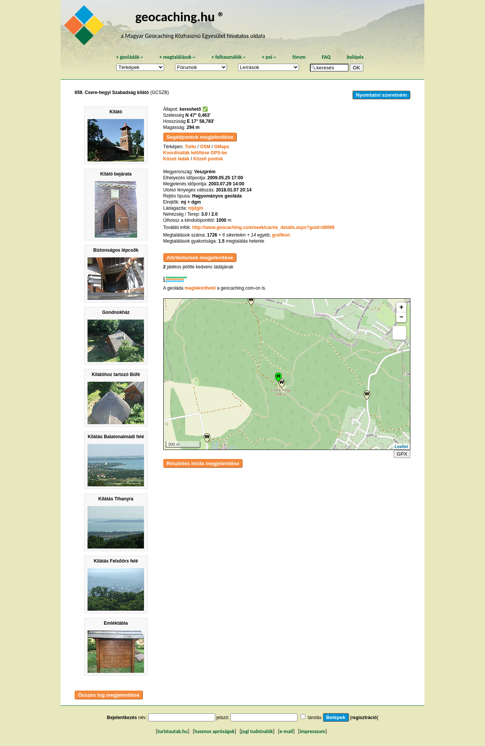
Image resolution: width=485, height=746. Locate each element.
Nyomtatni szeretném (381, 95)
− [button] (401, 317)
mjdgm (195, 208)
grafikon (281, 235)
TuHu (190, 146)
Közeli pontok (208, 158)
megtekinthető (200, 288)
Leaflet (401, 446)
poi (269, 57)
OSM (205, 146)
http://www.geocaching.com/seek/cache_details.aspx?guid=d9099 (263, 227)
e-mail (286, 731)
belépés (355, 57)
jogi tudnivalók (257, 731)
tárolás (314, 717)
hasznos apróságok (214, 731)
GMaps (221, 146)
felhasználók (228, 57)
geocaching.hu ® (180, 16)
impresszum (312, 731)
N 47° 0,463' (197, 115)
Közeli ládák (176, 158)
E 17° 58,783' (200, 121)
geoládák (129, 57)
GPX (402, 454)
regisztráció (364, 717)
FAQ (326, 57)
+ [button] (401, 307)
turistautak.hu (172, 731)
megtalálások (177, 57)
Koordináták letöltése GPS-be (195, 152)
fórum (299, 57)
